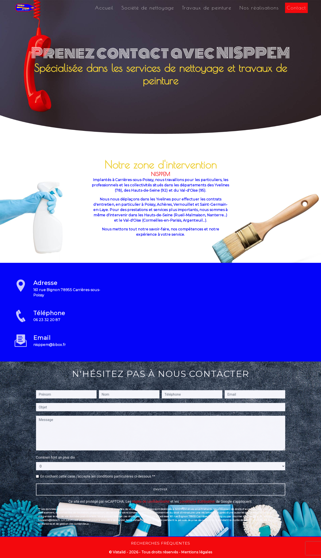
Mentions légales (196, 552)
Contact (296, 8)
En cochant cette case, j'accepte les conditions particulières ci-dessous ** (97, 476)
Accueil (104, 8)
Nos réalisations (259, 8)
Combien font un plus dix (55, 457)
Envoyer (161, 489)
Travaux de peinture (206, 8)
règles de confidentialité (151, 501)
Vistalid (119, 552)
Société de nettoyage (147, 8)
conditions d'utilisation (197, 501)
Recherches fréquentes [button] (160, 543)
